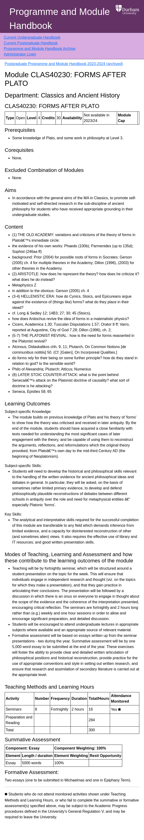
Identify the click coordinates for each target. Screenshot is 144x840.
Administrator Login (20, 54)
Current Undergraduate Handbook (32, 37)
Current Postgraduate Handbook (31, 43)
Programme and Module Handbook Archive (39, 49)
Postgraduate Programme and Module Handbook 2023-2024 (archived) (64, 64)
